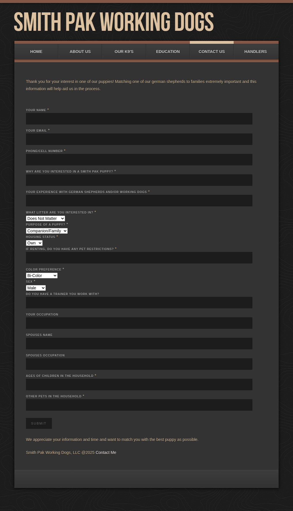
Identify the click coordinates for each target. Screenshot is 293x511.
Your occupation (42, 314)
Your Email (36, 130)
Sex (29, 281)
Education (168, 49)
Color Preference (43, 269)
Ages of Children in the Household (60, 376)
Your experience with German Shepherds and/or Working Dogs (86, 192)
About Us (80, 49)
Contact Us (212, 49)
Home (36, 49)
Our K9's (124, 49)
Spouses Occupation (45, 355)
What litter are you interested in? (59, 212)
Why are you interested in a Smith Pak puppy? (69, 171)
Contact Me (106, 452)
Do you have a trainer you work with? (62, 294)
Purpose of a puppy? (45, 224)
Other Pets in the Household (54, 396)
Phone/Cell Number (44, 151)
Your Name (36, 110)
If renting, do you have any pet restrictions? (70, 249)
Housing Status (40, 237)
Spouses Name (39, 335)
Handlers (255, 49)
